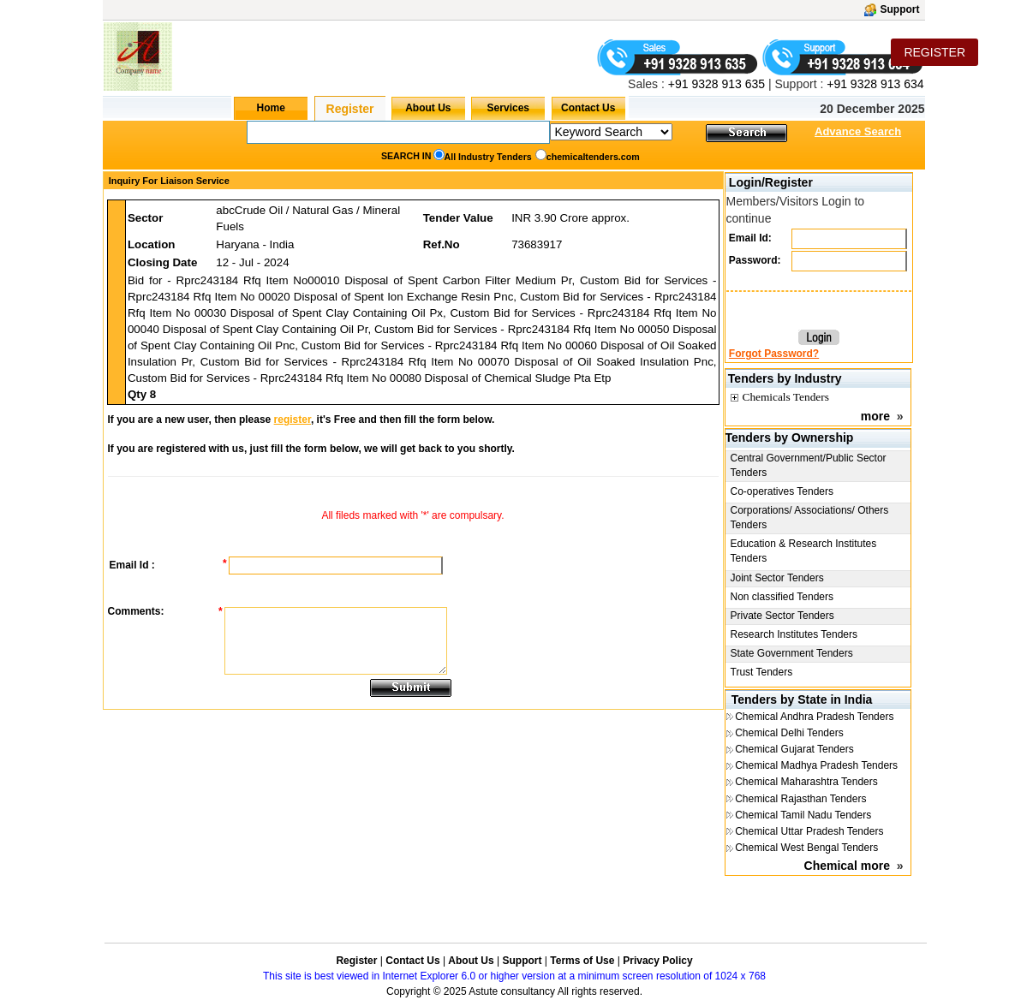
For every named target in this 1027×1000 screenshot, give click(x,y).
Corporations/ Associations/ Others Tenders (810, 517)
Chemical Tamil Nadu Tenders (803, 815)
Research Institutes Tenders (794, 634)
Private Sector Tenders (782, 616)
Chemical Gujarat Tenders (794, 749)
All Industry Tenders (488, 157)
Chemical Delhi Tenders (789, 733)
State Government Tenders (792, 653)
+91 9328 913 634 (875, 84)
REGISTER (934, 52)
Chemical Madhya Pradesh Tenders (816, 765)
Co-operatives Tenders (782, 491)
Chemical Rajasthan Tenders (800, 799)
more (875, 416)
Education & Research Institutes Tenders (804, 551)
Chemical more (847, 865)
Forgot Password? (774, 354)
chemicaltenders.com (593, 157)
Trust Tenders (762, 672)
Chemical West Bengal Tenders (806, 848)
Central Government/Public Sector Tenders (809, 465)
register (292, 420)
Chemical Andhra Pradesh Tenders (814, 717)
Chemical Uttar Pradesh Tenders (809, 831)
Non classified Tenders (782, 597)
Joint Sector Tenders (777, 578)
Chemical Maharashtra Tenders (806, 782)
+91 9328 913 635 (715, 84)
